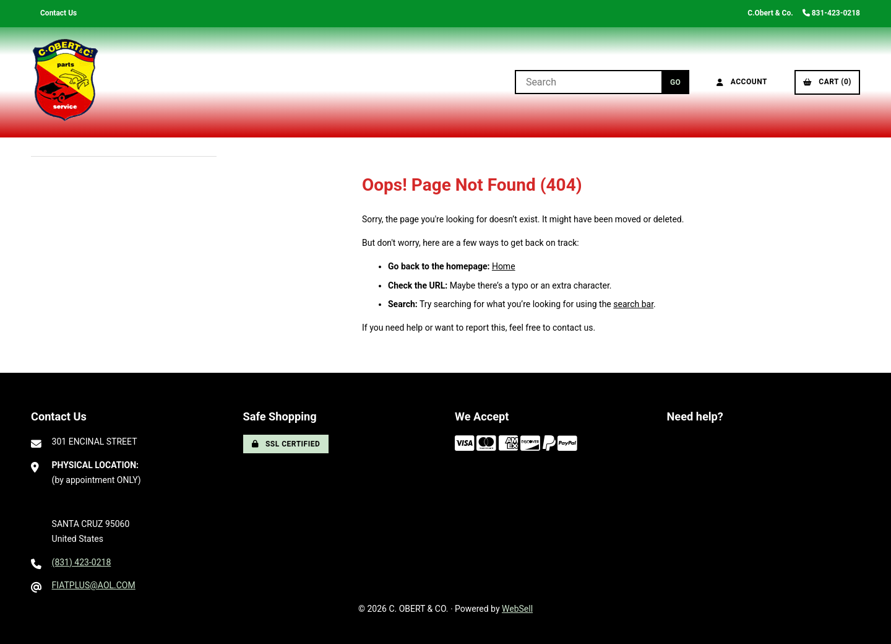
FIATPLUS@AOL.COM (94, 585)
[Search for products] (588, 82)
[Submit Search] (675, 82)
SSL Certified (286, 444)
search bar (633, 304)
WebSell (517, 609)
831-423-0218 (831, 13)
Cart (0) (827, 81)
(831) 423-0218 (81, 562)
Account (742, 81)
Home (503, 266)
